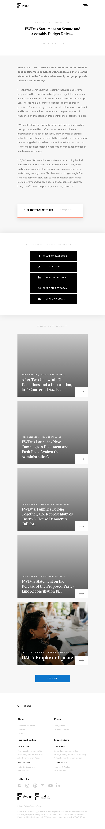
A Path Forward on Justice (29, 758)
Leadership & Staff (26, 726)
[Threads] (35, 785)
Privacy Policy (23, 806)
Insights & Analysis (26, 767)
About (20, 719)
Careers (21, 734)
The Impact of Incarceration (30, 751)
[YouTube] (50, 785)
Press (57, 719)
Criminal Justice (61, 730)
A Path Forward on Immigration (68, 758)
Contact (21, 730)
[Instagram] (27, 785)
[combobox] (77, 6)
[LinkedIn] (58, 785)
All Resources (23, 771)
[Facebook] (19, 785)
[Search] (18, 706)
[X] (43, 785)
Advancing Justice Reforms (30, 755)
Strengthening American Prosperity (70, 755)
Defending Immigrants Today (67, 751)
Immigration (59, 726)
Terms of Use (35, 806)
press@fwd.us (66, 210)
